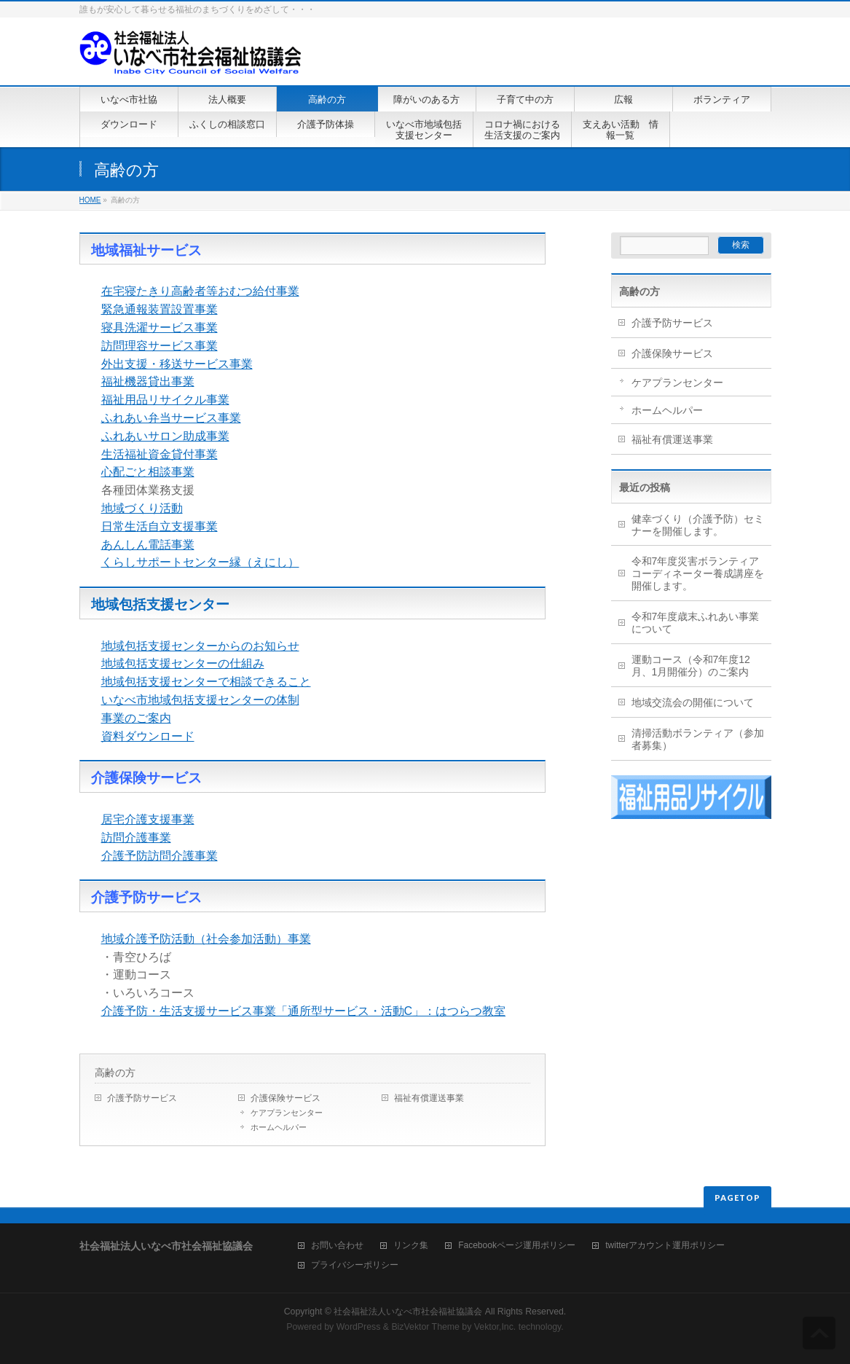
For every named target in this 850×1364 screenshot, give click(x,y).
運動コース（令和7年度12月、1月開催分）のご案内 (690, 666)
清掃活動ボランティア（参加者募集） (697, 739)
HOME (90, 200)
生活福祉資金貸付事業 (159, 454)
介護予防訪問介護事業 (159, 856)
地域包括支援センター (160, 604)
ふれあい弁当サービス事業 (171, 418)
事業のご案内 (136, 718)
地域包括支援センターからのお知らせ (200, 646)
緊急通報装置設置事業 (159, 309)
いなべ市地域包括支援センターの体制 (200, 700)
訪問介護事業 (136, 837)
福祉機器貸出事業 (147, 381)
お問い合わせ (337, 1245)
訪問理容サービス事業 (159, 346)
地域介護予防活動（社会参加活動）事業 (206, 939)
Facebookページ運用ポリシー (516, 1245)
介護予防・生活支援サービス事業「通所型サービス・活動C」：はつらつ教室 (303, 1011)
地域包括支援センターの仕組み (182, 663)
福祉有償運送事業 (429, 1098)
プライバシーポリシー (354, 1265)
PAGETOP (737, 1197)
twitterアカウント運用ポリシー (665, 1245)
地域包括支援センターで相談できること (206, 681)
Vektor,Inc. (495, 1327)
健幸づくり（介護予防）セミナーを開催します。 (697, 525)
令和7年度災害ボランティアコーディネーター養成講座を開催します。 (697, 573)
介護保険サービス (285, 1098)
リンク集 (410, 1245)
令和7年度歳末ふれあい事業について (695, 623)
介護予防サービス (142, 1098)
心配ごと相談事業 (147, 472)
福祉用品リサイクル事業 (165, 399)
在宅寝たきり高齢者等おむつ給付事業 (200, 291)
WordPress (359, 1327)
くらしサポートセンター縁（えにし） (200, 562)
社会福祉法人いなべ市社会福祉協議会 (408, 1311)
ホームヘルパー (279, 1127)
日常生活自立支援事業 (159, 526)
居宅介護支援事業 (147, 819)
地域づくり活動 (142, 508)
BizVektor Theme (425, 1327)
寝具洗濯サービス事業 (159, 327)
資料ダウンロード (147, 736)
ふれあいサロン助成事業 (165, 436)
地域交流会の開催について (692, 702)
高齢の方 (115, 1072)
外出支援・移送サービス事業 (177, 364)
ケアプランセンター (287, 1112)
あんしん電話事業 (147, 544)
